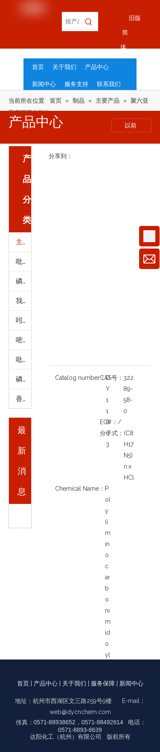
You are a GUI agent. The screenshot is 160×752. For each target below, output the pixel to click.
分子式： (112, 433)
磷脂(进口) (23, 281)
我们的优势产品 (23, 301)
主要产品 (23, 242)
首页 (23, 683)
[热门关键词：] (88, 21)
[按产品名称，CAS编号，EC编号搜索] (70, 21)
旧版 (135, 17)
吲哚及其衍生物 (23, 320)
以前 (131, 125)
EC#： (109, 422)
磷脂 (22, 379)
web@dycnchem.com (80, 712)
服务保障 (103, 683)
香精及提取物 (23, 399)
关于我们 (74, 683)
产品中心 (46, 683)
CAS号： (111, 377)
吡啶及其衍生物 (23, 261)
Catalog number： (80, 377)
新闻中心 (131, 683)
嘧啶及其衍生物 (23, 340)
